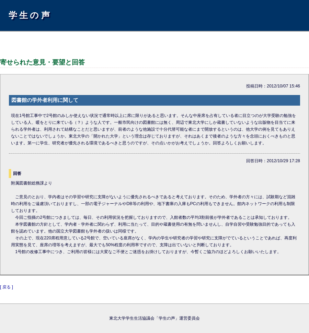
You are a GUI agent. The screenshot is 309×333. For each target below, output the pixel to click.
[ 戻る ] (6, 287)
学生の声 (30, 15)
